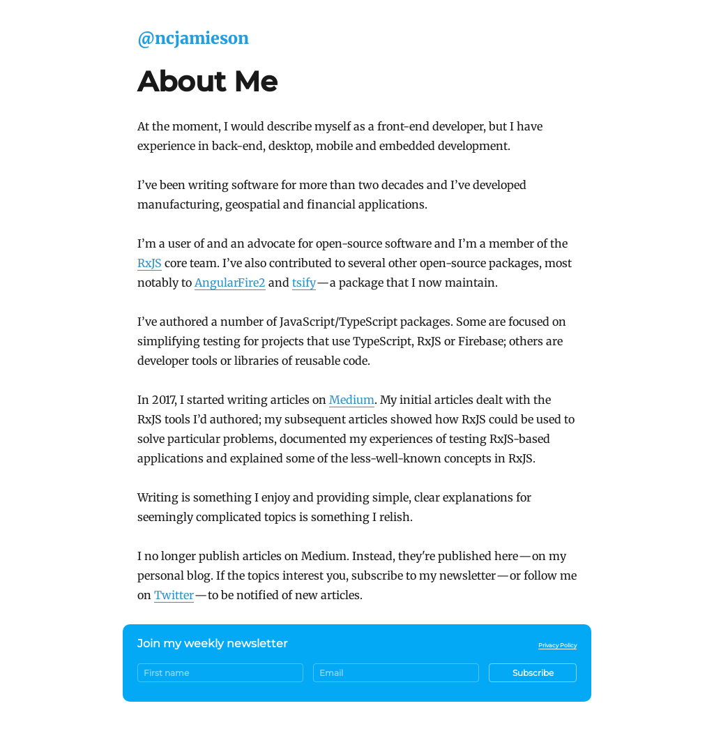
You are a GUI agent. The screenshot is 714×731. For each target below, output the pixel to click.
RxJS (149, 263)
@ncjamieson (193, 38)
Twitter (174, 595)
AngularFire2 (230, 282)
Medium (351, 400)
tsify (304, 282)
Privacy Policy (557, 645)
